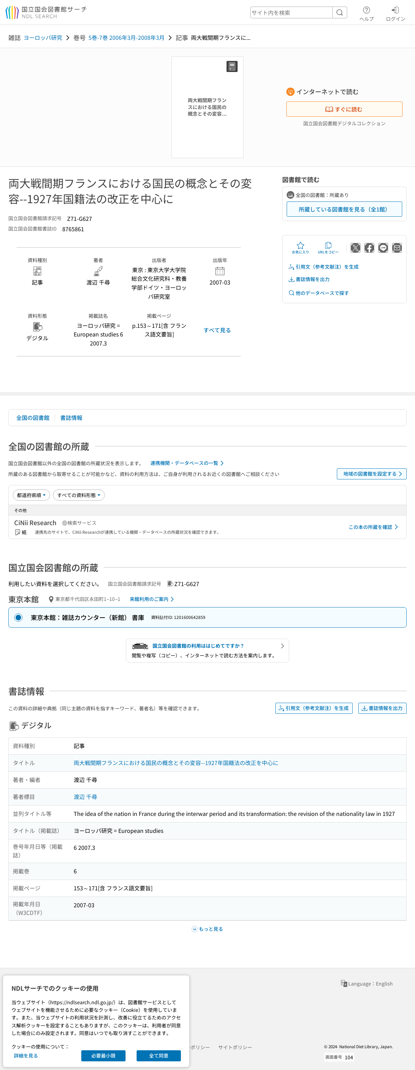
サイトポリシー (235, 1047)
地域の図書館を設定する (374, 474)
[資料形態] (79, 495)
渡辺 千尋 (85, 796)
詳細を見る (26, 1055)
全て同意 (158, 1055)
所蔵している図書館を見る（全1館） (344, 209)
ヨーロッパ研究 (43, 37)
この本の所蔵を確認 (374, 527)
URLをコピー (328, 247)
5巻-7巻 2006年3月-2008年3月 (127, 37)
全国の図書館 (32, 417)
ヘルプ (366, 13)
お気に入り (300, 247)
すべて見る (217, 330)
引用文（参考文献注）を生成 (323, 266)
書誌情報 (71, 417)
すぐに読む (343, 109)
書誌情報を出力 (309, 279)
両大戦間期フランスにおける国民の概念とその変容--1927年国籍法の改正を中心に (176, 762)
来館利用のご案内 (153, 599)
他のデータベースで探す (318, 293)
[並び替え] (31, 495)
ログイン (395, 13)
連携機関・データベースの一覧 (188, 463)
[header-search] (298, 12)
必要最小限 (103, 1055)
